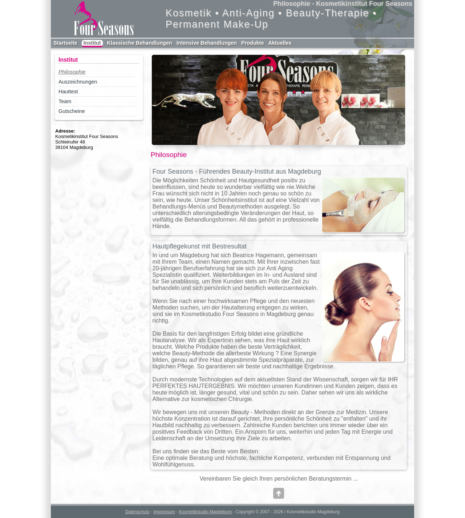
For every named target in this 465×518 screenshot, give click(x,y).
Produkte (252, 43)
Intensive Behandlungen (207, 43)
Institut (92, 43)
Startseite (65, 43)
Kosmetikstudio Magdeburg (205, 511)
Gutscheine (71, 111)
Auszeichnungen (77, 82)
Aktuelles (279, 43)
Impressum (164, 511)
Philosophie (71, 72)
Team (64, 101)
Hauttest (68, 91)
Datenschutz (137, 511)
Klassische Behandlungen (139, 43)
